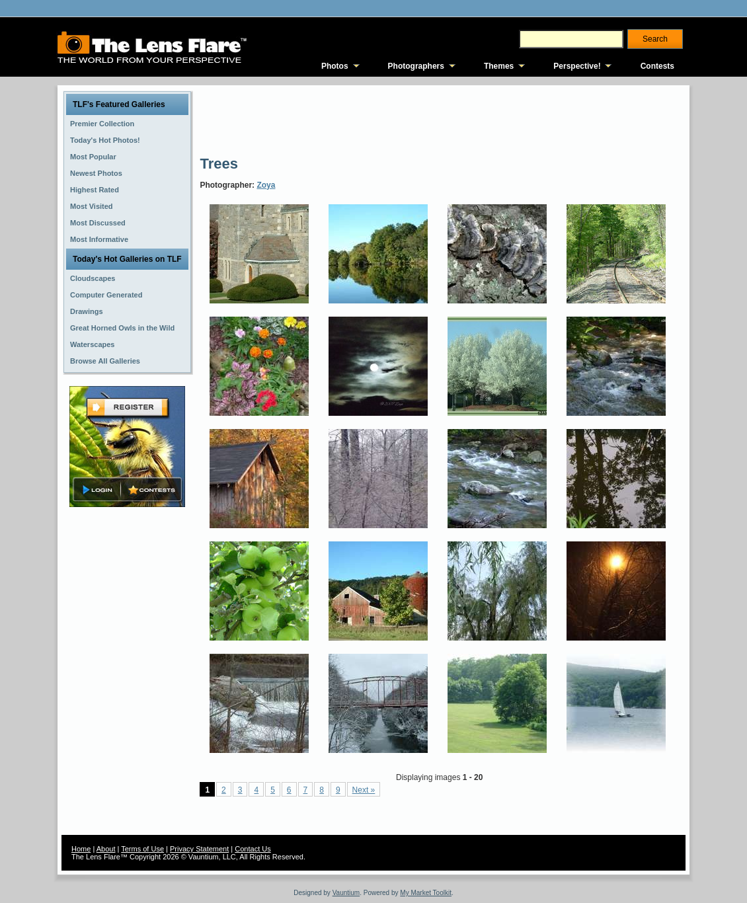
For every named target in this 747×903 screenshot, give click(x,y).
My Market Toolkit (426, 892)
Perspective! (576, 66)
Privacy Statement (199, 849)
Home (81, 849)
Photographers (416, 66)
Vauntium (346, 892)
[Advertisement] (440, 119)
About (106, 849)
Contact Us (252, 849)
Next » (363, 790)
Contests (657, 66)
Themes (499, 66)
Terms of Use (142, 849)
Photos (334, 66)
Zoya (265, 185)
